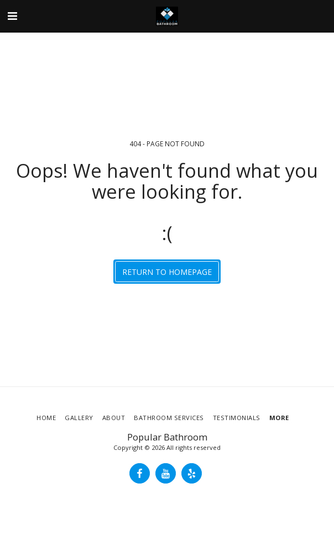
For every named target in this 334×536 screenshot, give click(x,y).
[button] (12, 15)
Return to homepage (167, 272)
